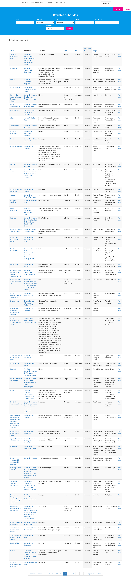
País (57, 19)
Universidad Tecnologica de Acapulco (28, 82)
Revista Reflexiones (16, 146)
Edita (106, 51)
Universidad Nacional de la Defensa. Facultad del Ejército (30, 97)
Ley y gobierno (14, 125)
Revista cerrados (15, 87)
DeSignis (12, 551)
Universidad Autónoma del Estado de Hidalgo (29, 272)
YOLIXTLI (12, 80)
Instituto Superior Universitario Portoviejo (29, 112)
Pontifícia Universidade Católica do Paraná (30, 497)
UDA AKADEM (14, 264)
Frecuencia (49, 26)
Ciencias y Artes (29, 398)
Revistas (25, 2)
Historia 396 (13, 369)
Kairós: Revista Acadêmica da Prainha (14, 530)
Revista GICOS (14, 363)
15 (73, 574)
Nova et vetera (14, 301)
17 (81, 574)
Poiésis (12, 139)
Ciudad (77, 19)
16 (77, 574)
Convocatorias (37, 2)
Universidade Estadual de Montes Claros (30, 89)
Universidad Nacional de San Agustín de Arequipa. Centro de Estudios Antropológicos (30, 382)
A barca (12, 195)
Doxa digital (13, 68)
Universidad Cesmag (30, 458)
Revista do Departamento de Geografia (15, 564)
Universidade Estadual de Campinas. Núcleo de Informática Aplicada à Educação (30, 485)
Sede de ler (13, 446)
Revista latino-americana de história (14, 239)
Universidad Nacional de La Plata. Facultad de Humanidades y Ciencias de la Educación (30, 222)
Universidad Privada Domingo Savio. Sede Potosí (30, 441)
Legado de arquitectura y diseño (14, 56)
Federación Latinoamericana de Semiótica (30, 553)
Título (18, 19)
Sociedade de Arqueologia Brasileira (28, 133)
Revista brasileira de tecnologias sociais (15, 433)
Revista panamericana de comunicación (15, 295)
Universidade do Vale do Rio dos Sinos (29, 239)
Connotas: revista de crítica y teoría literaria (15, 537)
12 (61, 574)
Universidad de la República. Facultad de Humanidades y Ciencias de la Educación (30, 174)
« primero (32, 574)
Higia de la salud (15, 110)
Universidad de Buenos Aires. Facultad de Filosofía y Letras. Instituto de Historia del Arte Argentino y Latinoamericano (30, 512)
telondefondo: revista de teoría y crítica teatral (15, 508)
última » (99, 574)
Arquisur (12, 164)
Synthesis (13, 218)
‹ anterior (40, 574)
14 (69, 574)
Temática (39, 19)
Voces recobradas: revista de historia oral (15, 282)
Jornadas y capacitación (55, 2)
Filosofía (31, 396)
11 (57, 574)
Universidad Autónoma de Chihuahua (28, 70)
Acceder (106, 3)
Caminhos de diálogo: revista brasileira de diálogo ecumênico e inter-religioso (16, 499)
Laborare (12, 118)
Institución (98, 19)
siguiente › (91, 574)
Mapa (128, 9)
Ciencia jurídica (14, 543)
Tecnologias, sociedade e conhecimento (14, 483)
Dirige (95, 51)
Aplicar (69, 29)
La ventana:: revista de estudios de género (16, 358)
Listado (119, 9)
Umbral (12, 390)
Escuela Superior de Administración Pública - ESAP (30, 303)
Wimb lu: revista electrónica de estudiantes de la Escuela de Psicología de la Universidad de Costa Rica (15, 421)
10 (53, 574)
